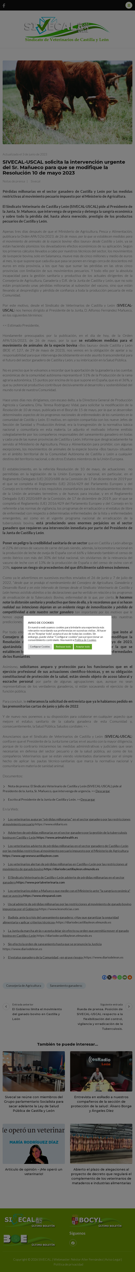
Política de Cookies (85, 640)
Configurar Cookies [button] (40, 646)
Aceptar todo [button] (83, 646)
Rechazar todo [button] (63, 646)
